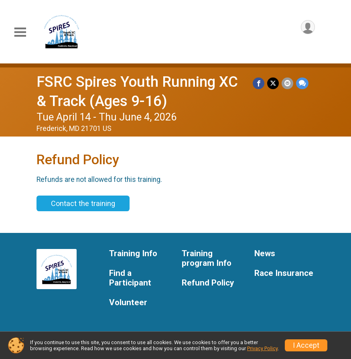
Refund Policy (208, 283)
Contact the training (83, 203)
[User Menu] (307, 27)
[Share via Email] (288, 83)
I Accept (306, 345)
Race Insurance (283, 273)
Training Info (133, 253)
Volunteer (128, 302)
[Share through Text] (302, 83)
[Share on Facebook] (260, 83)
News (264, 253)
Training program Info (206, 258)
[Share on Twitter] (274, 83)
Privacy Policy (262, 348)
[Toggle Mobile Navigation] (20, 32)
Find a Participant (130, 278)
